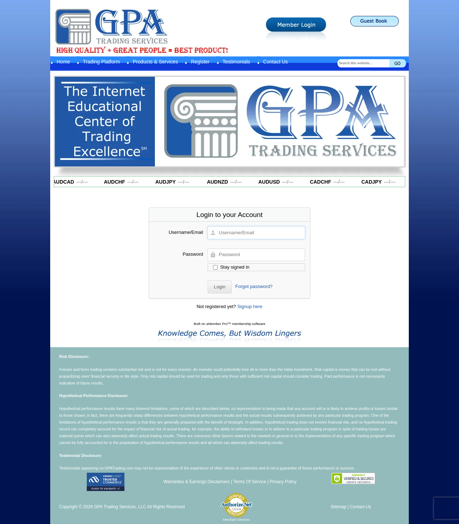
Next (395, 119)
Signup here (249, 306)
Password (193, 254)
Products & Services (155, 62)
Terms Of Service (249, 481)
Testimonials (236, 62)
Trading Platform (101, 62)
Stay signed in (231, 267)
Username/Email (186, 232)
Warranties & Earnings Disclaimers (197, 481)
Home (63, 62)
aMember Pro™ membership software (235, 324)
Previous (163, 119)
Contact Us (275, 62)
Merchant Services (236, 519)
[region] (279, 121)
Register (200, 62)
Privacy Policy (283, 481)
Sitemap (338, 506)
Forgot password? (254, 286)
